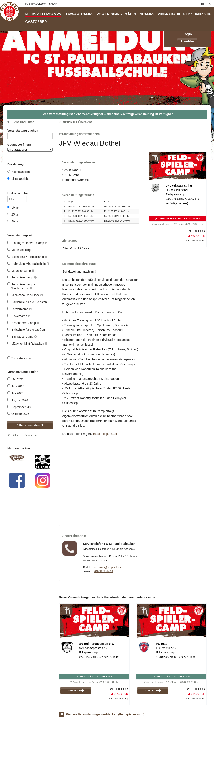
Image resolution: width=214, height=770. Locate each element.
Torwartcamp (19, 309)
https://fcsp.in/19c (105, 434)
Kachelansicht (18, 171)
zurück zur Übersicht (77, 122)
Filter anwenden (29, 425)
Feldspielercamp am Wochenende (22, 286)
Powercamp (18, 316)
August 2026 (17, 400)
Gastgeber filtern (30, 147)
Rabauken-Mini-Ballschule (28, 263)
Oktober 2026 (18, 414)
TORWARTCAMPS (79, 14)
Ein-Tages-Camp (22, 336)
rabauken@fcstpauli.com (108, 567)
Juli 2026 (15, 393)
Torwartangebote (20, 358)
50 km (13, 221)
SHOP (53, 3)
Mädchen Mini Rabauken (27, 343)
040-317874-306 (103, 571)
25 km (13, 214)
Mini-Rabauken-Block (25, 295)
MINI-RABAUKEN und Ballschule (184, 14)
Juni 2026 (15, 386)
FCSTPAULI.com (36, 3)
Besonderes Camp (23, 323)
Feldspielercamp (22, 277)
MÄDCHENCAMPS (139, 14)
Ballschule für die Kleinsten (27, 302)
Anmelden (187, 41)
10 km (13, 207)
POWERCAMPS (109, 14)
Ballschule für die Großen (26, 329)
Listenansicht (18, 178)
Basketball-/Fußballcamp (27, 256)
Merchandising (19, 250)
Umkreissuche (17, 194)
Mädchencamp (20, 270)
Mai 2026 (15, 379)
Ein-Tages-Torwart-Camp (27, 243)
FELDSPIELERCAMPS (43, 14)
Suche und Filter (22, 122)
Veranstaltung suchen (30, 131)
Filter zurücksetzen (25, 435)
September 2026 (20, 407)
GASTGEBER (36, 22)
